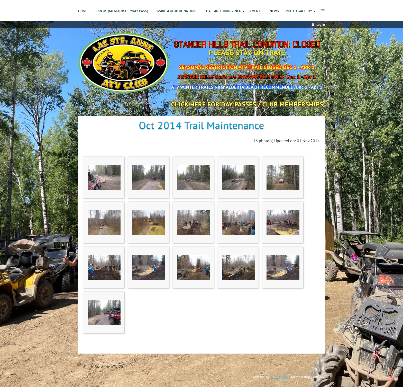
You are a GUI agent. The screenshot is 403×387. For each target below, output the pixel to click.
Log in (320, 24)
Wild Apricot (280, 377)
